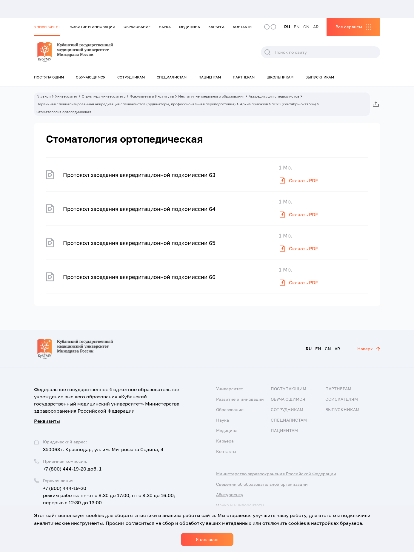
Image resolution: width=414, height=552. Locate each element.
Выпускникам (319, 77)
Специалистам (172, 77)
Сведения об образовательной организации (262, 484)
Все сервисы (348, 26)
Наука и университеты (240, 505)
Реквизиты (47, 421)
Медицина (189, 26)
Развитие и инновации (91, 26)
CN (306, 26)
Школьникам (280, 77)
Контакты (243, 26)
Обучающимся (90, 77)
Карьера (216, 26)
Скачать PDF (303, 181)
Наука (165, 26)
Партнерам (244, 77)
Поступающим (49, 77)
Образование (137, 26)
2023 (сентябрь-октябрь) (294, 104)
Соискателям (341, 399)
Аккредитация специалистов (274, 96)
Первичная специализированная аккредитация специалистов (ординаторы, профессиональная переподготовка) (136, 104)
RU (287, 26)
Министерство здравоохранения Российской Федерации (276, 473)
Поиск (267, 52)
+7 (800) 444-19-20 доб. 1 (72, 469)
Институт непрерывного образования (211, 96)
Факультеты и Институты (152, 96)
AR (316, 26)
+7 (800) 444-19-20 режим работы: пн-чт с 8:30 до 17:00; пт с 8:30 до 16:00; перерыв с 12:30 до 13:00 (109, 495)
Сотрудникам (131, 77)
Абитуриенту (229, 494)
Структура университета (104, 96)
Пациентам (209, 77)
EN (297, 26)
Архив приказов (254, 104)
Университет (47, 26)
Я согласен (207, 539)
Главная (43, 96)
